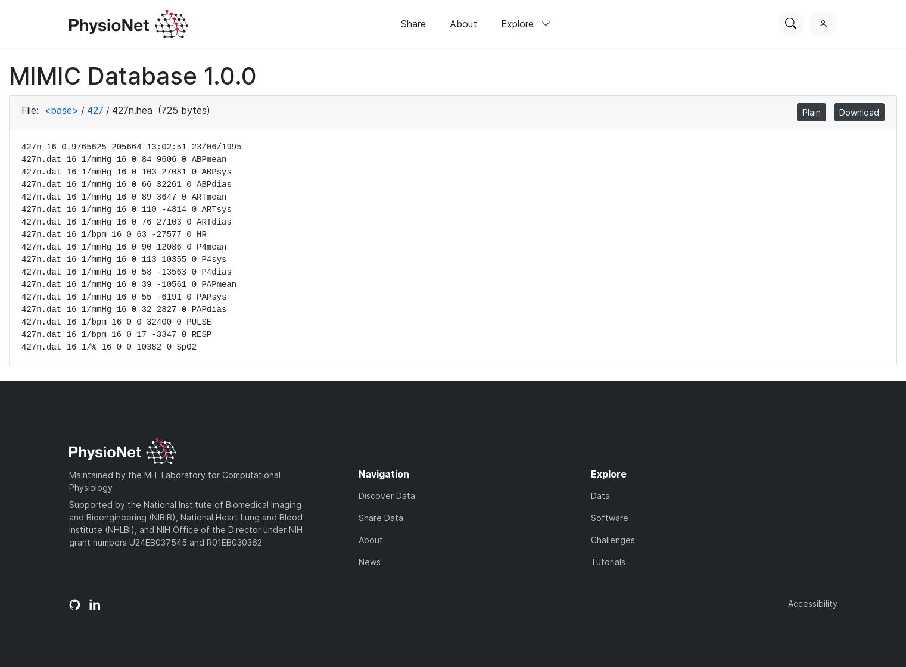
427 (95, 110)
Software (609, 518)
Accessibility (812, 604)
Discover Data (387, 496)
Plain (811, 112)
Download (859, 112)
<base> (61, 110)
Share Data (381, 518)
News (370, 562)
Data (600, 496)
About (463, 24)
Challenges (613, 540)
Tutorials (608, 562)
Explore (526, 24)
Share (413, 24)
